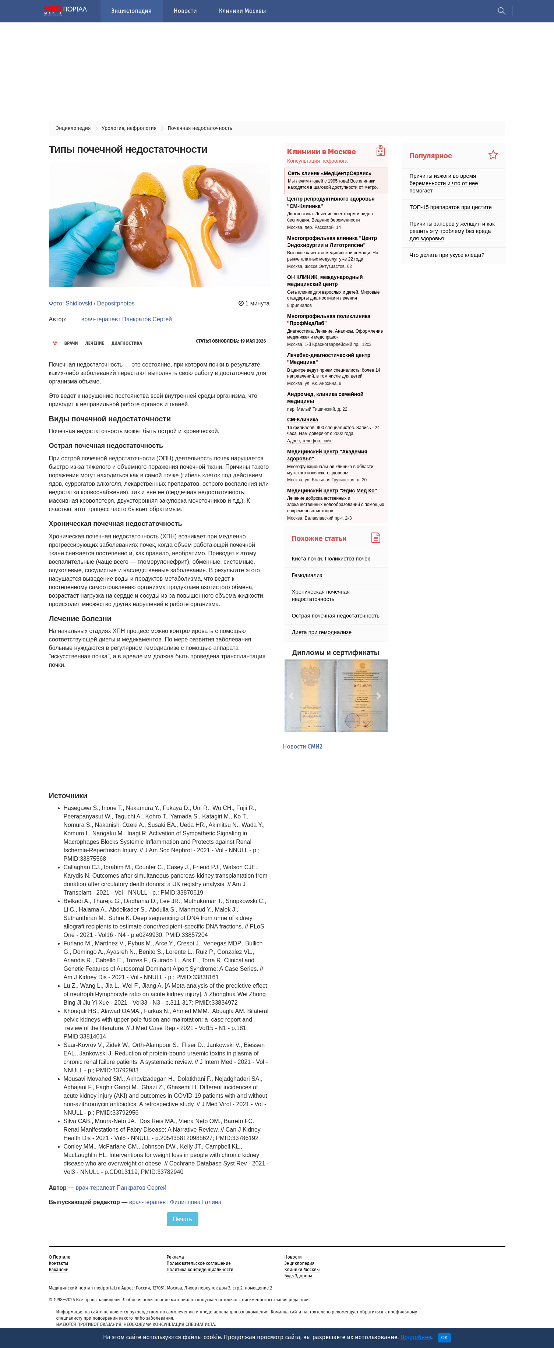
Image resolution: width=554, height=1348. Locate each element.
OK (444, 1337)
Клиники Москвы (242, 10)
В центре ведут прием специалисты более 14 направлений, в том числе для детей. (333, 373)
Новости (185, 10)
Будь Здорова (299, 1275)
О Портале (59, 1257)
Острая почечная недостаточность (333, 616)
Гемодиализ (306, 575)
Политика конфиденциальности (200, 1269)
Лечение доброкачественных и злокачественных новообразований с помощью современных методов (335, 504)
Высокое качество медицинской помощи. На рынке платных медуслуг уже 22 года (332, 256)
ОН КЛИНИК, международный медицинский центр (325, 280)
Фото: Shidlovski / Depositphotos (92, 303)
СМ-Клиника (302, 419)
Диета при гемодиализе (320, 632)
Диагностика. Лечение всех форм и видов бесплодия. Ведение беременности (330, 217)
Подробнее (415, 1337)
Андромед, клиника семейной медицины (325, 397)
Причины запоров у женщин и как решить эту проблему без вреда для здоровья (453, 223)
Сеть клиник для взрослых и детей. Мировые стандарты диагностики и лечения (333, 295)
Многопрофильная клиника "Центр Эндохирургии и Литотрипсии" (332, 241)
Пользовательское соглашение (199, 1263)
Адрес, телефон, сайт (309, 440)
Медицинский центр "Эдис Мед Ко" (332, 490)
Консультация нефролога (317, 161)
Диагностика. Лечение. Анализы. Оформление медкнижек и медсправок (335, 334)
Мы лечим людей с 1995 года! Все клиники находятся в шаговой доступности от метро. (333, 184)
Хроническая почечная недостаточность (319, 595)
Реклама (175, 1257)
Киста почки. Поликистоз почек (329, 559)
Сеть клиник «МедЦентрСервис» (329, 173)
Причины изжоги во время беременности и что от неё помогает (453, 179)
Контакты (58, 1263)
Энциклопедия (132, 10)
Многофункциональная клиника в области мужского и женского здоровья (330, 469)
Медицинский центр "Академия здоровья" (327, 454)
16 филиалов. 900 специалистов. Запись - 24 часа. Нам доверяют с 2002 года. (333, 430)
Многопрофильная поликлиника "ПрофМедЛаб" (328, 319)
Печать (182, 1219)
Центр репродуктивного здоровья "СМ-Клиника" (331, 202)
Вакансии (59, 1269)
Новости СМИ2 (302, 746)
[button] (292, 695)
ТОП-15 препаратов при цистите (448, 200)
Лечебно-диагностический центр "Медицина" (328, 358)
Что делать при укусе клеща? (445, 248)
